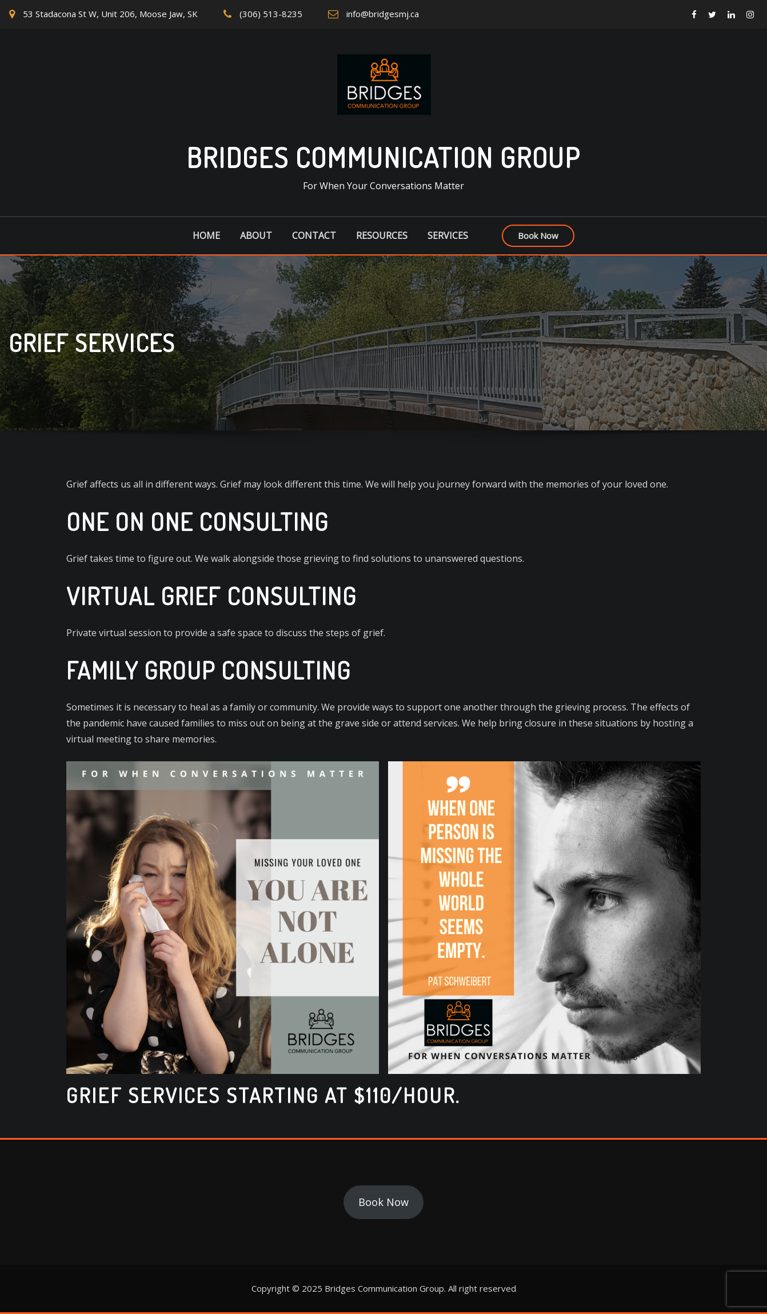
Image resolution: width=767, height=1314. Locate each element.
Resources (382, 235)
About (256, 235)
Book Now (538, 235)
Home (206, 235)
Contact (314, 235)
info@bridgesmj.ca (382, 13)
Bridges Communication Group (383, 157)
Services (448, 235)
